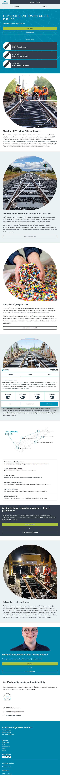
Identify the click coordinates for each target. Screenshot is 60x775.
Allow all (49, 404)
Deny (11, 404)
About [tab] (49, 374)
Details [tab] (30, 374)
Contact (15, 6)
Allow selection (30, 404)
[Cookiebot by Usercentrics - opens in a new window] (51, 370)
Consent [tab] (10, 374)
